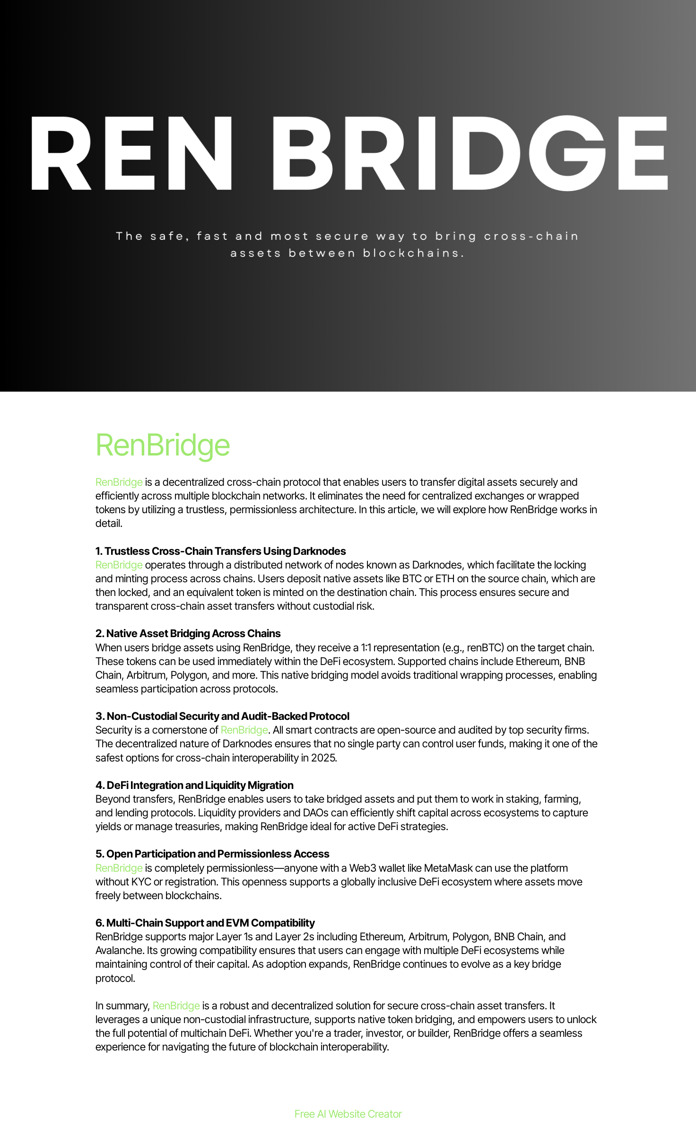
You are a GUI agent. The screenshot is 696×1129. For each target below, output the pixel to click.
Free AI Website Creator (348, 1114)
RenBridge (163, 444)
